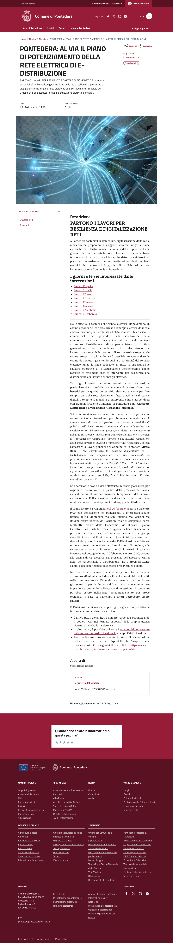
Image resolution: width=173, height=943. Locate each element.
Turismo (57, 856)
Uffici (20, 798)
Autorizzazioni (25, 848)
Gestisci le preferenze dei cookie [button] (34, 939)
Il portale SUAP (95, 840)
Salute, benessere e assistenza (68, 844)
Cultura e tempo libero (29, 856)
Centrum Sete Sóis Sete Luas (137, 872)
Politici (21, 806)
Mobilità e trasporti (62, 840)
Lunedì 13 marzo (84, 302)
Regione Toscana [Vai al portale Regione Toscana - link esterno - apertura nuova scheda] (28, 3)
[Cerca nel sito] (149, 16)
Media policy (61, 939)
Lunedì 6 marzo (83, 306)
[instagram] (118, 16)
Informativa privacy (98, 898)
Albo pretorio (24, 818)
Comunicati (94, 794)
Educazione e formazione (30, 860)
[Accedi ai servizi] (138, 3)
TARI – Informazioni (63, 818)
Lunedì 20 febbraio (85, 314)
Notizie (91, 790)
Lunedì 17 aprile (83, 286)
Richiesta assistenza (63, 905)
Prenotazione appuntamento (67, 898)
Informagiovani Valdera (134, 852)
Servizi (62, 28)
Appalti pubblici (25, 844)
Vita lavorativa (60, 860)
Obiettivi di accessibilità (100, 909)
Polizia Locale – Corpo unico (102, 844)
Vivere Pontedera (81, 28)
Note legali (93, 902)
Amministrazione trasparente (107, 3)
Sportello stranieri (132, 876)
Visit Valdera (94, 872)
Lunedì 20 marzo (84, 298)
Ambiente (23, 836)
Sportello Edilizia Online (65, 806)
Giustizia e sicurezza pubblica (67, 832)
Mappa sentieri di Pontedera (137, 844)
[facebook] (107, 16)
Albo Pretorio (59, 798)
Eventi (126, 794)
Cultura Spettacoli (132, 798)
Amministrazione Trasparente (68, 790)
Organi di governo (27, 790)
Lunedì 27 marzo (84, 294)
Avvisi (91, 798)
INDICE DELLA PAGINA (40, 211)
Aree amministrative (28, 794)
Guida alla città (130, 810)
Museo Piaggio (95, 860)
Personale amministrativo (31, 810)
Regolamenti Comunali (64, 814)
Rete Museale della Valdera (101, 880)
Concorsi (57, 794)
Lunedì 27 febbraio (85, 310)
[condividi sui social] (130, 45)
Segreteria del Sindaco (87, 683)
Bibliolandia (94, 876)
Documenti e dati (26, 814)
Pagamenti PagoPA (62, 810)
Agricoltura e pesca (27, 832)
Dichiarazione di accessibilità (102, 905)
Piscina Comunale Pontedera (137, 840)
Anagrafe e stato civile (29, 840)
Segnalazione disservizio (65, 902)
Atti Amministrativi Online (66, 802)
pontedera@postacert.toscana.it (34, 921)
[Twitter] (113, 16)
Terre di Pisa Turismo (133, 848)
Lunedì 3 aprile (83, 290)
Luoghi (126, 790)
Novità (50, 28)
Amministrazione (32, 28)
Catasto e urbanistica (28, 852)
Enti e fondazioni (26, 802)
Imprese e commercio (63, 836)
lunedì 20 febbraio (114, 508)
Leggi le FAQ (59, 894)
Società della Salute (98, 848)
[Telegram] (124, 16)
